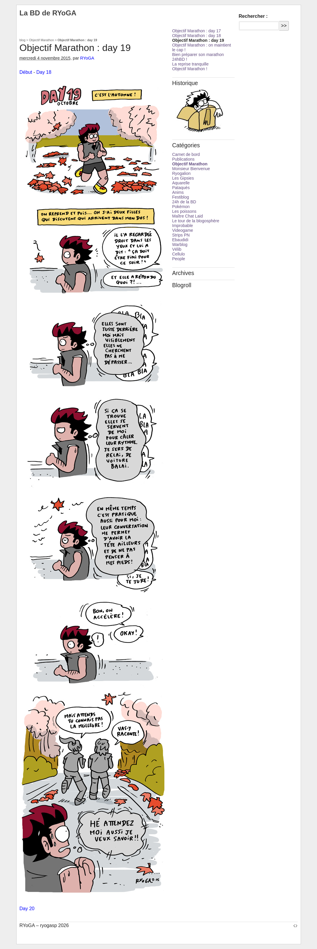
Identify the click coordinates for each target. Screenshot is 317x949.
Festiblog (180, 197)
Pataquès (181, 187)
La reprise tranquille (190, 64)
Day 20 (27, 908)
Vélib (176, 249)
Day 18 (43, 72)
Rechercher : (253, 16)
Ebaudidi (180, 239)
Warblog (180, 244)
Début (26, 72)
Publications (183, 159)
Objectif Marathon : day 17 (196, 30)
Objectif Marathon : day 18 (196, 35)
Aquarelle (181, 182)
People (178, 258)
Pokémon (181, 206)
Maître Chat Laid (187, 216)
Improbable (182, 225)
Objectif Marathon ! (189, 68)
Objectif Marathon (41, 40)
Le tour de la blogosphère (195, 220)
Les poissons (184, 211)
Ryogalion (181, 173)
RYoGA (87, 58)
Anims (178, 192)
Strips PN (181, 235)
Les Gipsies (183, 178)
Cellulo (178, 254)
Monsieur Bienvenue (191, 168)
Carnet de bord (186, 154)
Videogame (182, 230)
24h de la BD (184, 201)
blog (23, 40)
